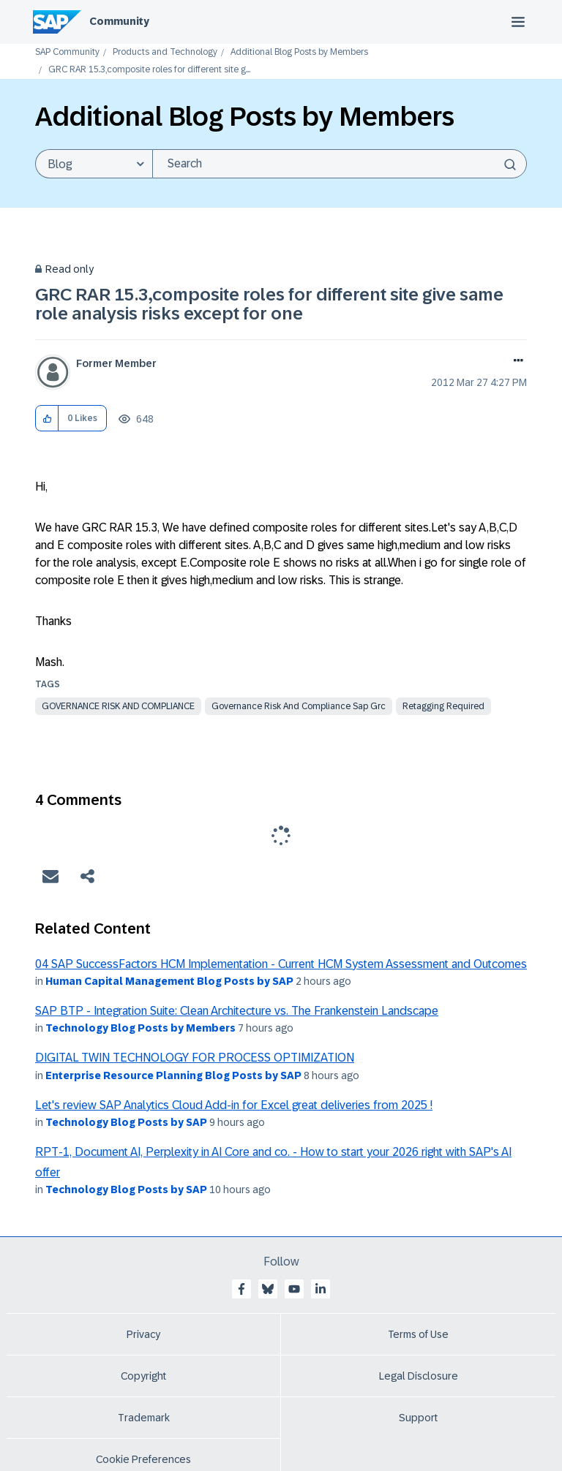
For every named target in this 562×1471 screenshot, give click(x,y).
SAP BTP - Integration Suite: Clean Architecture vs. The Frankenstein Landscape (236, 1011)
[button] (47, 418)
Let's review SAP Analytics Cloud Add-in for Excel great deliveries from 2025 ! (233, 1105)
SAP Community (67, 52)
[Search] (339, 163)
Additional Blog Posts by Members (299, 52)
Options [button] (515, 362)
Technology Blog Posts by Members (140, 1028)
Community (119, 21)
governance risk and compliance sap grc (298, 706)
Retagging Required (443, 706)
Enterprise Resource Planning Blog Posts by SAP (173, 1075)
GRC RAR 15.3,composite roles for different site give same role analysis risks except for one (269, 303)
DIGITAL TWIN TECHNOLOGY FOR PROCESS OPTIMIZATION (194, 1057)
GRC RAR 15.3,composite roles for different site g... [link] (149, 70)
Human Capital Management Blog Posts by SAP (169, 981)
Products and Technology (165, 52)
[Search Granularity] (93, 163)
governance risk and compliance (118, 706)
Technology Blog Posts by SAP (126, 1122)
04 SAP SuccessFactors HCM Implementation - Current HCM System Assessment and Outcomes (281, 964)
